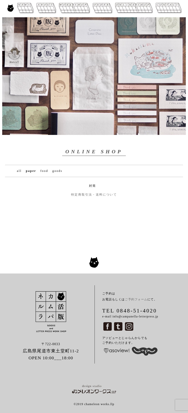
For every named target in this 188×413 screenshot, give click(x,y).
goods (57, 170)
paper (31, 170)
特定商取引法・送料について (94, 194)
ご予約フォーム (136, 299)
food (44, 170)
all (19, 170)
